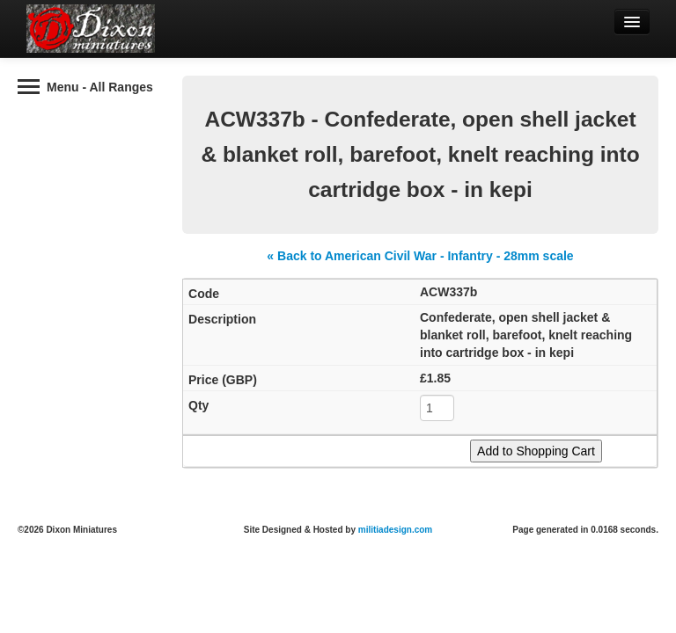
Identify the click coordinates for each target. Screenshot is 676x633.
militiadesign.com (395, 530)
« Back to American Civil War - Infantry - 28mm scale (420, 256)
